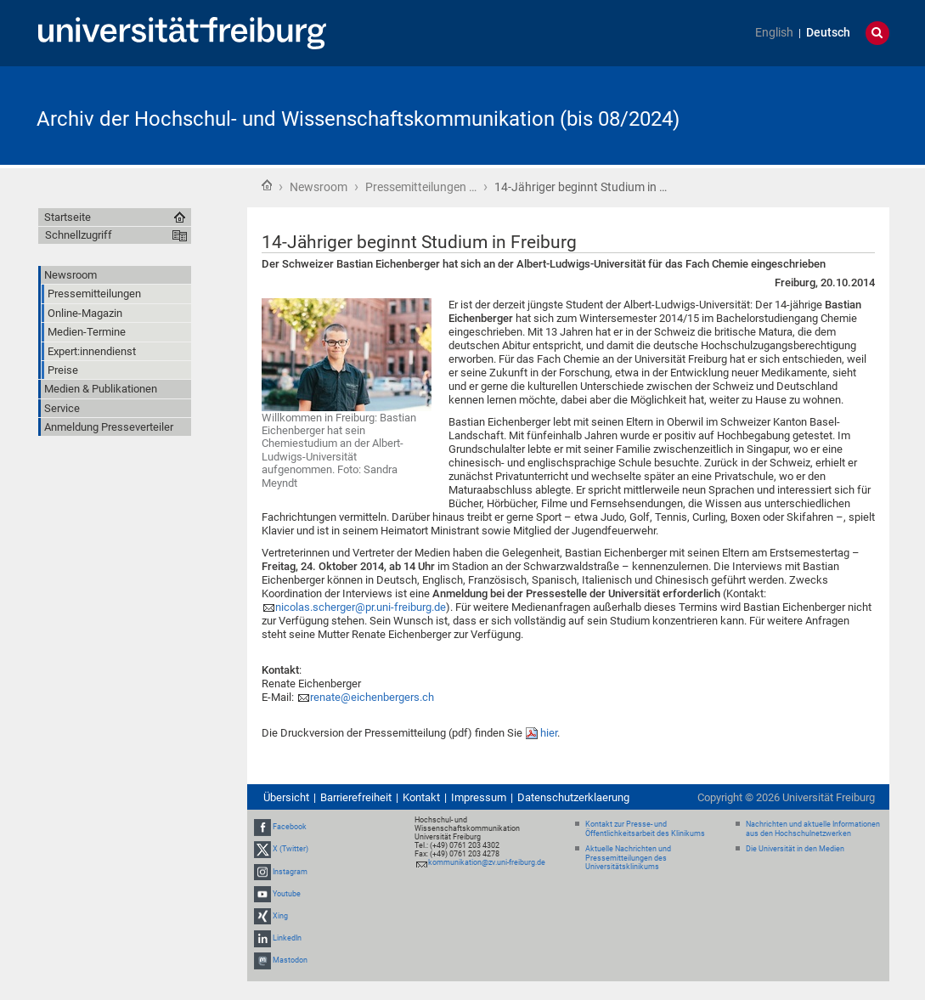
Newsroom (318, 187)
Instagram (290, 871)
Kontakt (421, 797)
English (774, 32)
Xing (280, 916)
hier (548, 732)
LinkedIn (287, 938)
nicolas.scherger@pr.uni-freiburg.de (360, 607)
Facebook (290, 826)
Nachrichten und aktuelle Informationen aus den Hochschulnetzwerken (813, 829)
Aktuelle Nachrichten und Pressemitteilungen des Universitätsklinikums (628, 858)
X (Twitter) (290, 849)
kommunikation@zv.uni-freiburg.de (486, 862)
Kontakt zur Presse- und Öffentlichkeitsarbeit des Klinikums (645, 829)
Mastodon (290, 961)
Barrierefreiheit (356, 797)
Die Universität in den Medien (795, 849)
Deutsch (828, 32)
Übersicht (286, 797)
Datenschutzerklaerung (573, 797)
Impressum (478, 797)
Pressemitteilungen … (421, 187)
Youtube (287, 894)
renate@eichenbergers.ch (372, 697)
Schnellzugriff (78, 235)
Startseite (267, 185)
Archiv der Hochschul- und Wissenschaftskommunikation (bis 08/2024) (358, 119)
